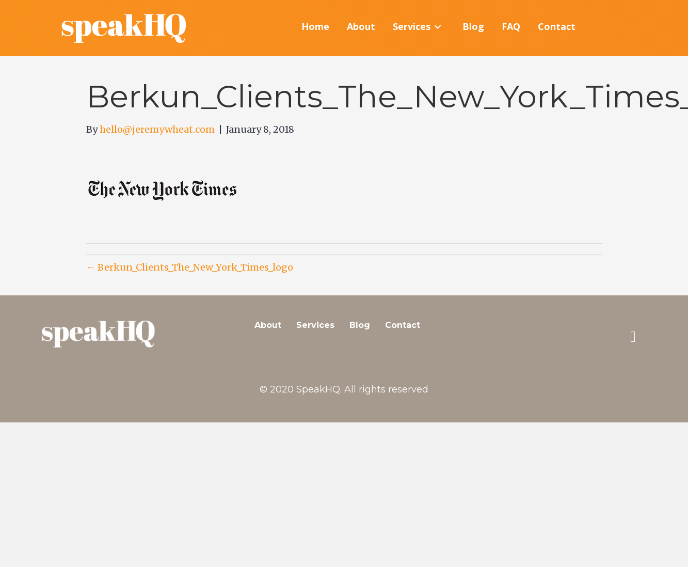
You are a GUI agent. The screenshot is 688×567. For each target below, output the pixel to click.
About (267, 325)
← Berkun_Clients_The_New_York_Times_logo (189, 267)
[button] (632, 336)
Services (315, 325)
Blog (359, 325)
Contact (402, 325)
